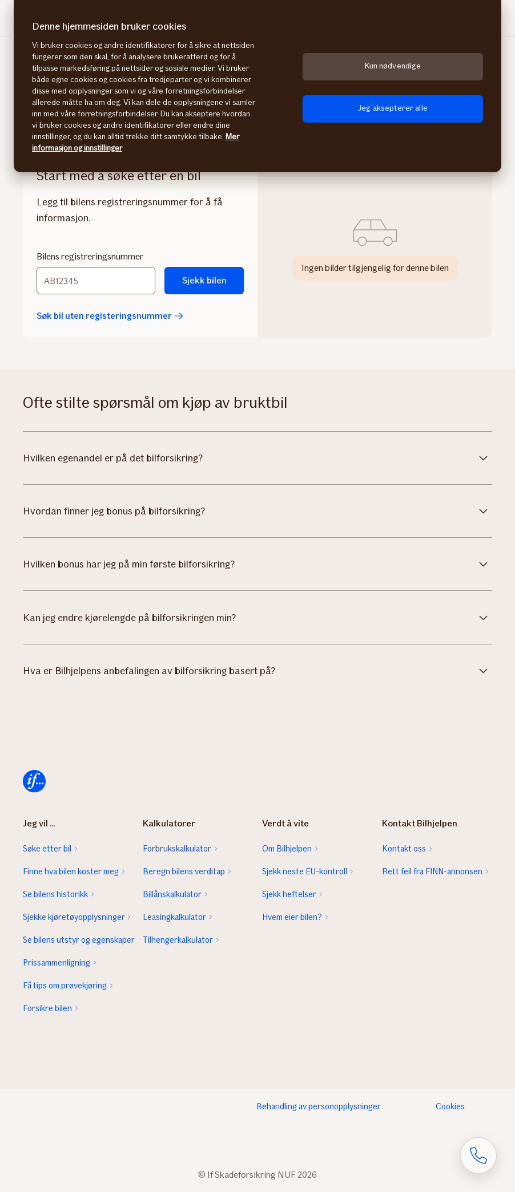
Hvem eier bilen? (292, 917)
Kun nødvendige (393, 66)
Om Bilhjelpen (287, 849)
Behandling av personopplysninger (318, 1106)
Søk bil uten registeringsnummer (110, 315)
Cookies (450, 1106)
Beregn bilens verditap (184, 871)
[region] (257, 86)
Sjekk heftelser (289, 894)
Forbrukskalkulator (177, 849)
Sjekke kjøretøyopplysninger (74, 917)
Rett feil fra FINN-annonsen (432, 871)
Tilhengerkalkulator (178, 940)
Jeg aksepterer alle (393, 108)
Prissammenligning (56, 963)
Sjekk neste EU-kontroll (304, 871)
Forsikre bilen (47, 1008)
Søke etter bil (47, 849)
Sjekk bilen (204, 280)
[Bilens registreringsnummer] (96, 280)
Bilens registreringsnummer (90, 256)
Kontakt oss (404, 849)
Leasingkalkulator (174, 917)
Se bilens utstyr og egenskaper (78, 940)
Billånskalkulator (172, 894)
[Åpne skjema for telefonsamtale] (478, 1155)
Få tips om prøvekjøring (65, 985)
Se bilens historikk (55, 894)
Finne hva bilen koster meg (71, 871)
